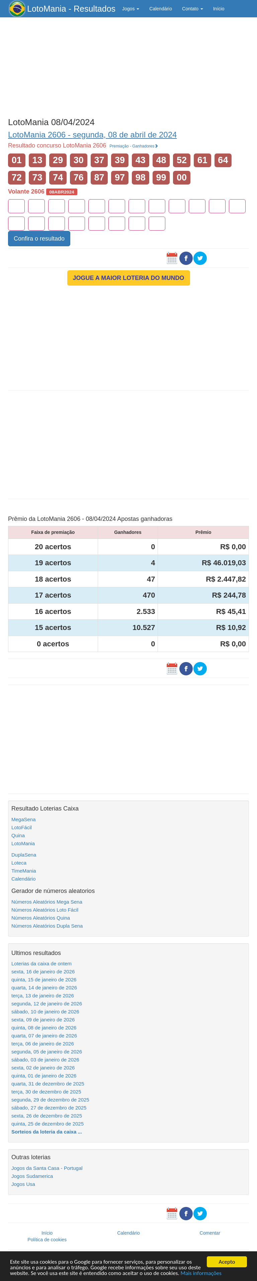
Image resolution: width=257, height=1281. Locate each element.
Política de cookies (47, 1239)
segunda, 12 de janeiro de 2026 (46, 1003)
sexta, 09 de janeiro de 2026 (43, 1019)
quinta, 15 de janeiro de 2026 (43, 979)
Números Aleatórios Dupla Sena (47, 926)
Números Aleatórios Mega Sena (46, 902)
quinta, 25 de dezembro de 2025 (47, 1124)
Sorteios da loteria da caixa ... (46, 1132)
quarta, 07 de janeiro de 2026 (44, 1035)
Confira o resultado (39, 238)
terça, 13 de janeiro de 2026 (42, 995)
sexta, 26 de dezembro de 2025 (46, 1115)
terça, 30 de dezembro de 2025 (46, 1091)
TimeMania (23, 871)
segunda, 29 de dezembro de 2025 (50, 1099)
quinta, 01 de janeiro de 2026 (43, 1075)
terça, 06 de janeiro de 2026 (42, 1043)
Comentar (210, 1233)
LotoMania (23, 843)
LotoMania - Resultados (71, 8)
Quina (18, 835)
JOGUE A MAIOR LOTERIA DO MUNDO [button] (128, 278)
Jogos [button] (130, 8)
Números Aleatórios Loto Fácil (44, 910)
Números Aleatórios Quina (40, 918)
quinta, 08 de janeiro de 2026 (43, 1027)
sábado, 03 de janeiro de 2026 (45, 1059)
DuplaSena (23, 855)
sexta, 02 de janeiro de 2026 (43, 1067)
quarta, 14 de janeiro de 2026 (44, 987)
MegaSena (23, 819)
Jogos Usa (23, 1184)
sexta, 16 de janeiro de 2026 (43, 971)
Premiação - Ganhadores (133, 146)
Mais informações (201, 1273)
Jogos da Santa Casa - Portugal (47, 1168)
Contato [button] (192, 8)
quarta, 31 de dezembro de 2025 (47, 1083)
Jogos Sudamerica (32, 1176)
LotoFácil (21, 827)
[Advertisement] (128, 65)
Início (218, 8)
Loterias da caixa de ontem (41, 963)
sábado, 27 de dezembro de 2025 (48, 1107)
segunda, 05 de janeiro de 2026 (46, 1051)
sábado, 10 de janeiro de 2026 (45, 1011)
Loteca (18, 863)
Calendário (160, 8)
